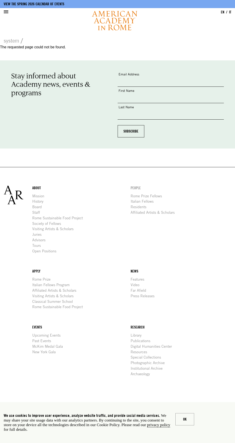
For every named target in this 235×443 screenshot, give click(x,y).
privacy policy (158, 425)
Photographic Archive (149, 363)
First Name (126, 91)
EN (222, 12)
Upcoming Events (48, 335)
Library (138, 335)
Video (136, 285)
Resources (140, 352)
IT (230, 12)
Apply (36, 271)
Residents (140, 207)
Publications (142, 341)
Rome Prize (43, 279)
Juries (39, 234)
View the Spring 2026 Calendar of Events (34, 4)
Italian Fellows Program (53, 285)
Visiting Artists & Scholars (55, 229)
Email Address (129, 74)
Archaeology (142, 374)
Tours (38, 245)
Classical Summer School (54, 301)
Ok (185, 419)
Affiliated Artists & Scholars (154, 212)
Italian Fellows (144, 201)
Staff (38, 212)
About (36, 188)
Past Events (43, 341)
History (39, 201)
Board (39, 207)
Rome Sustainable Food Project (59, 218)
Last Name (126, 107)
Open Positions (46, 251)
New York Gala (46, 352)
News (134, 271)
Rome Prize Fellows (148, 196)
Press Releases (144, 296)
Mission (40, 196)
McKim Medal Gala (49, 346)
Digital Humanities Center (153, 346)
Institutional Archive (148, 368)
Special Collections (147, 357)
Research (138, 327)
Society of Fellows (48, 223)
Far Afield (140, 290)
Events (37, 327)
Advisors (40, 240)
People (136, 188)
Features (139, 279)
